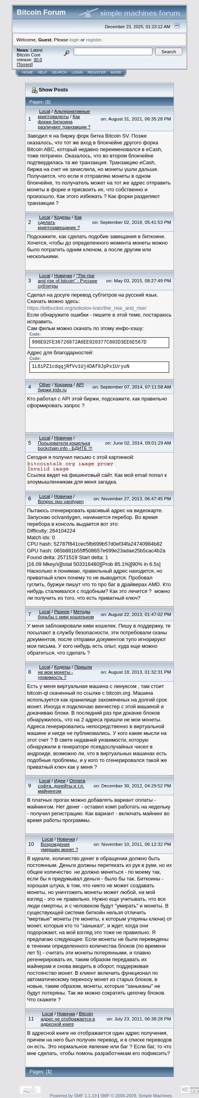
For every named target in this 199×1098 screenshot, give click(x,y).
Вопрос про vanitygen (61, 501)
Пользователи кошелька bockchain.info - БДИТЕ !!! (65, 445)
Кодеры (62, 217)
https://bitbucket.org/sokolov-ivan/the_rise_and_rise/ (86, 308)
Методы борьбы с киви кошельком (66, 614)
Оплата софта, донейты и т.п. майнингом (61, 785)
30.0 (37, 59)
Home (27, 72)
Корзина (63, 384)
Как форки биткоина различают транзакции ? (64, 121)
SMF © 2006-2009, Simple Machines (136, 1095)
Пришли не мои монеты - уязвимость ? (65, 672)
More (116, 72)
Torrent (24, 64)
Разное (62, 611)
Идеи (59, 780)
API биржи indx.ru (61, 387)
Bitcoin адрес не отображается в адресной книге (68, 1018)
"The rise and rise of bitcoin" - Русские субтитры (67, 280)
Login (77, 72)
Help (42, 72)
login (75, 39)
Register (97, 72)
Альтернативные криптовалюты (64, 114)
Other (45, 384)
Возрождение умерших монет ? (59, 846)
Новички (63, 275)
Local (44, 111)
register (93, 39)
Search (59, 72)
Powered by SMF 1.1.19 (73, 1095)
